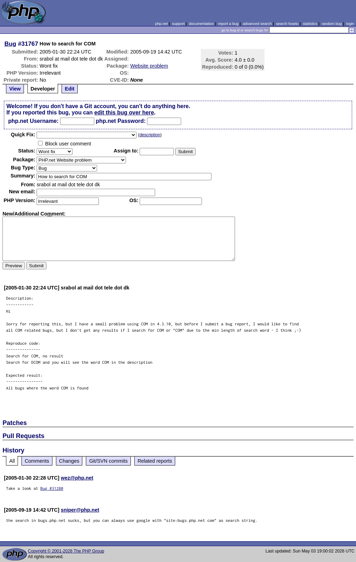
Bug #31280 (51, 488)
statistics (310, 23)
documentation (201, 23)
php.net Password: (121, 121)
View (15, 89)
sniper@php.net (80, 510)
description (149, 134)
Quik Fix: (23, 134)
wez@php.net (77, 478)
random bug (332, 23)
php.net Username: (33, 121)
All (12, 461)
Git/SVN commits (108, 461)
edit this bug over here (124, 112)
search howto (287, 23)
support (178, 23)
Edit (69, 89)
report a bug (228, 23)
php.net (161, 23)
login (350, 23)
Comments (37, 461)
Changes (69, 461)
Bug (11, 43)
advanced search (257, 23)
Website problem (149, 66)
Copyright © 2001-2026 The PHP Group (66, 551)
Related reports (155, 461)
